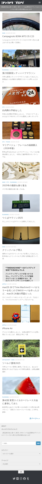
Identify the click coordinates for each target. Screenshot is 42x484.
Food (8, 142)
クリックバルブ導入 (12, 249)
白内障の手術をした (12, 110)
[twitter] (14, 478)
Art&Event (6, 360)
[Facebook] (24, 478)
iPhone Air (7, 328)
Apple (4, 284)
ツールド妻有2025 (11, 363)
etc (3, 107)
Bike (3, 33)
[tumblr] (28, 478)
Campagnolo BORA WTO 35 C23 (18, 36)
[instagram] (21, 478)
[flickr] (17, 478)
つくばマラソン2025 (12, 217)
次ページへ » (35, 418)
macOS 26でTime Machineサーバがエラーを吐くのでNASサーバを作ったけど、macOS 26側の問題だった (21, 290)
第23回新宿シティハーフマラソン (18, 73)
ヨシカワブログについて (9, 429)
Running (5, 70)
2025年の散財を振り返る (14, 185)
